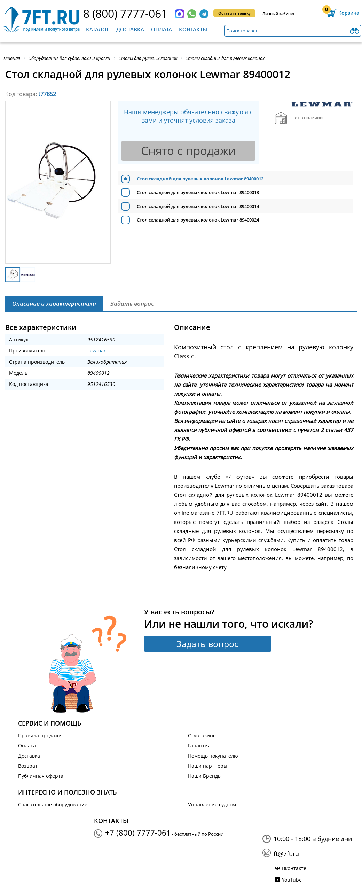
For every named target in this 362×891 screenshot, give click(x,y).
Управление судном (212, 804)
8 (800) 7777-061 (125, 13)
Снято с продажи (188, 150)
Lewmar (96, 350)
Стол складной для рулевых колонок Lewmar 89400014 (198, 206)
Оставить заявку (234, 13)
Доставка (130, 29)
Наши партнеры (207, 765)
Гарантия (199, 745)
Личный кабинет (278, 13)
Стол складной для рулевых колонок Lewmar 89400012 (200, 179)
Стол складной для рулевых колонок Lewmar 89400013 (198, 192)
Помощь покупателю (213, 755)
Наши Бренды (205, 776)
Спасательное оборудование (52, 804)
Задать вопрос (207, 644)
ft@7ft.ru (286, 854)
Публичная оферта (40, 776)
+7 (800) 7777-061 (138, 832)
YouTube (292, 879)
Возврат (28, 765)
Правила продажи (40, 735)
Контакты (193, 29)
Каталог (97, 29)
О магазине (202, 735)
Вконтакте (294, 868)
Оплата (161, 29)
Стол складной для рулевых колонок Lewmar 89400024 (198, 220)
